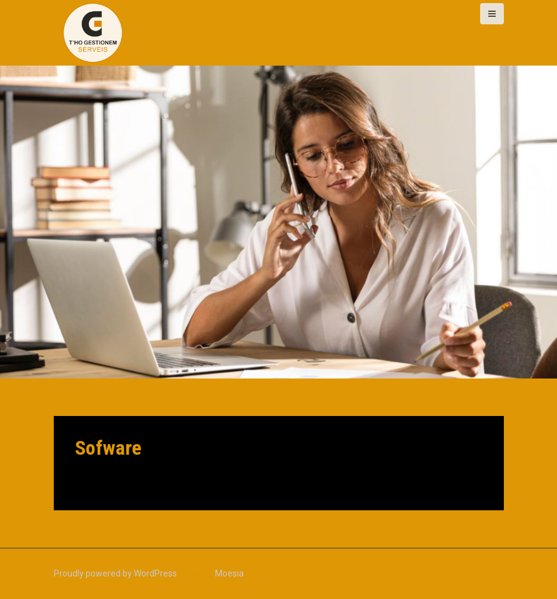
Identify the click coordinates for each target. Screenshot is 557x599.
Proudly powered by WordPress (115, 573)
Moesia (229, 573)
